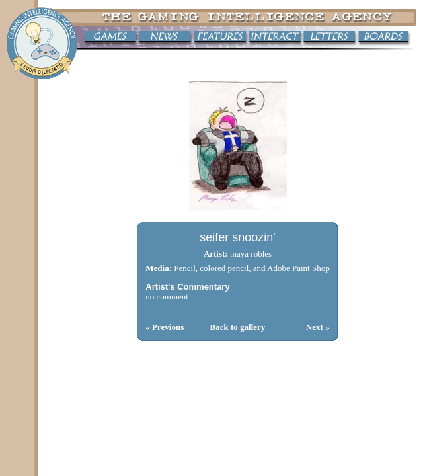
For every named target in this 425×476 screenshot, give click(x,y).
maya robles (251, 253)
